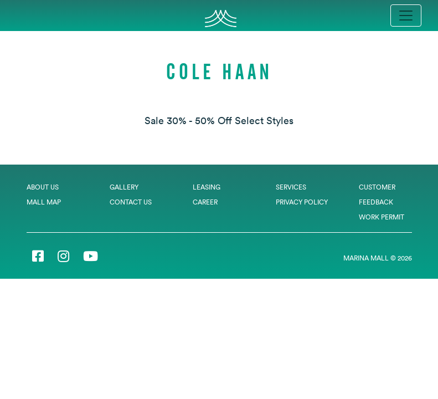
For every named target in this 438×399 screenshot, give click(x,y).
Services (291, 187)
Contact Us (131, 202)
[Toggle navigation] (405, 15)
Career (205, 202)
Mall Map (44, 202)
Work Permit (381, 217)
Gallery (124, 187)
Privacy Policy (302, 202)
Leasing (206, 187)
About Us (43, 187)
